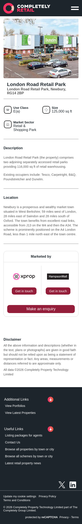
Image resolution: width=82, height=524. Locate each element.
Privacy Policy (47, 496)
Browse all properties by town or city (29, 449)
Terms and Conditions (16, 500)
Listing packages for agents (23, 435)
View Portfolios (15, 406)
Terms (75, 517)
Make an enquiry (41, 309)
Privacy (64, 517)
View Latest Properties (20, 413)
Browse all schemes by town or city (29, 456)
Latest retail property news (23, 463)
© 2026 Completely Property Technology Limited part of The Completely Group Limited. (40, 509)
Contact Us (12, 442)
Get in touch (24, 291)
